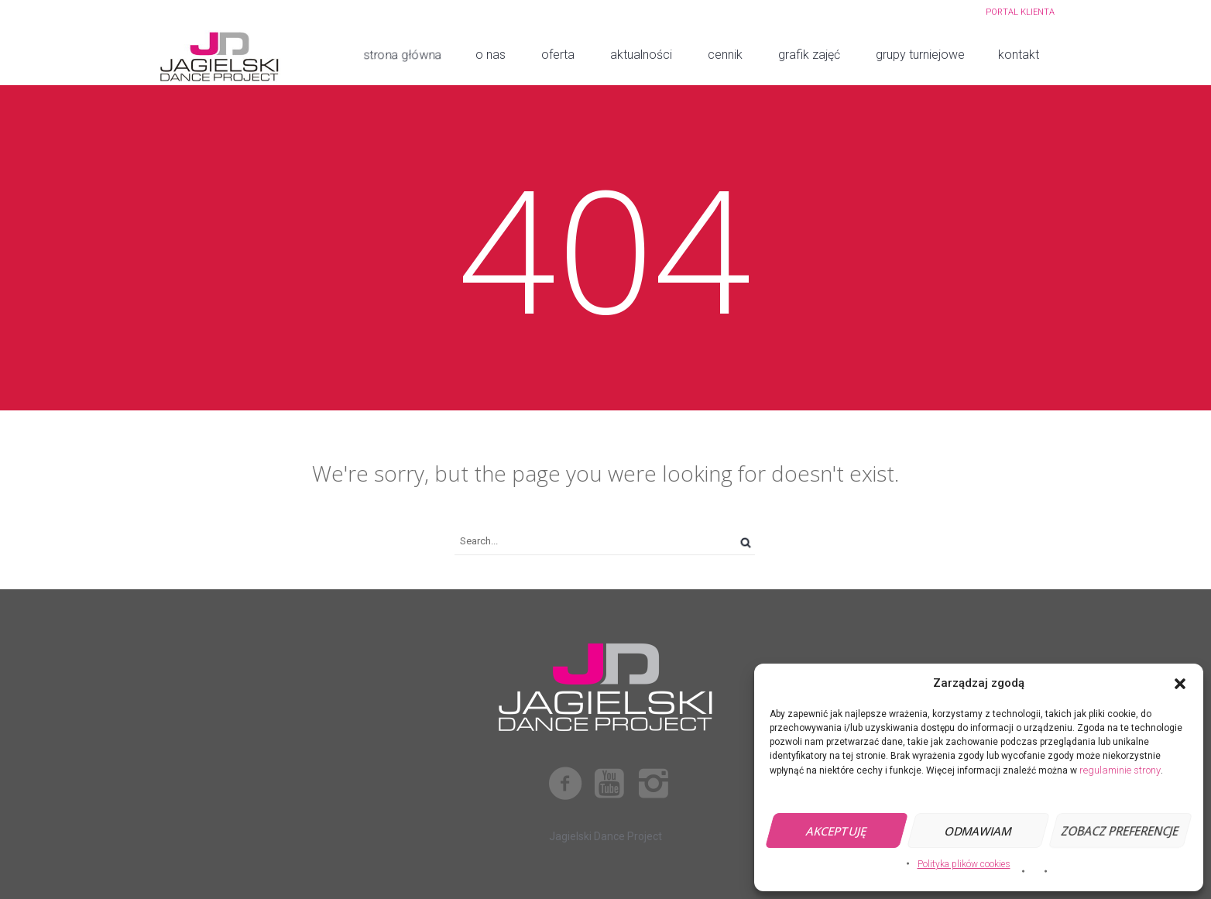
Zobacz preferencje (1120, 831)
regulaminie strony (1120, 770)
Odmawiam (978, 831)
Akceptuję (836, 831)
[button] (1180, 683)
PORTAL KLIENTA (1020, 12)
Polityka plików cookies (964, 864)
